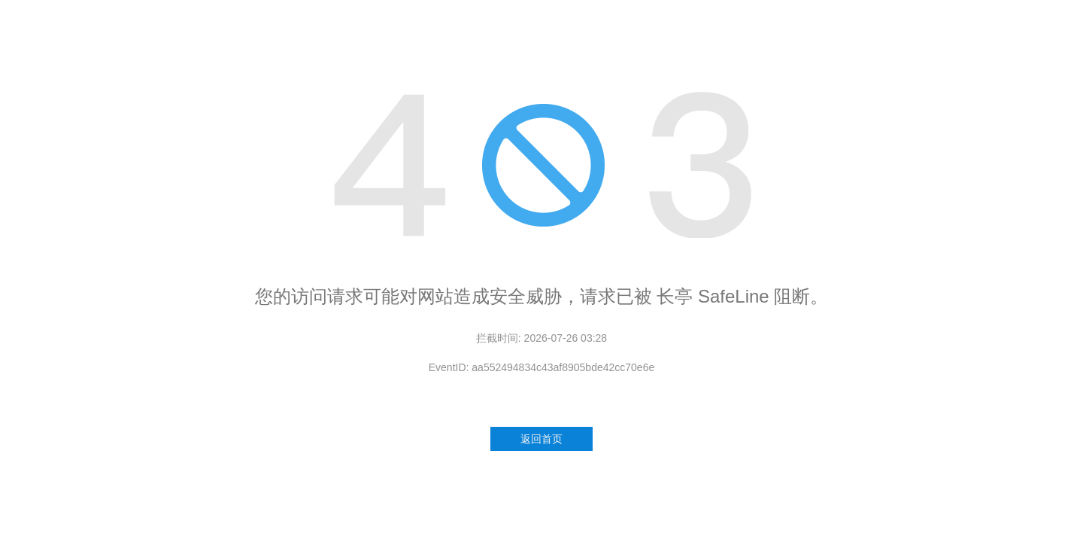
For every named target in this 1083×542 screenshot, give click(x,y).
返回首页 (541, 439)
